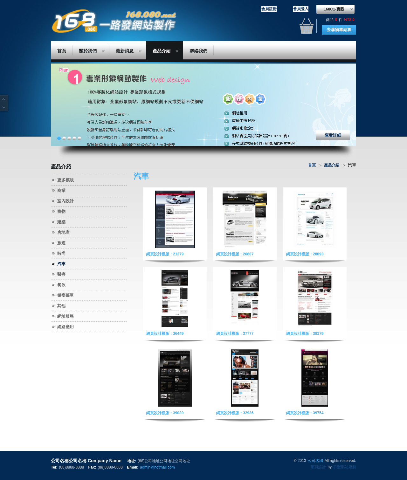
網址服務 (65, 316)
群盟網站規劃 (344, 467)
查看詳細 (333, 135)
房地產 (63, 232)
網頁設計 (318, 467)
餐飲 (61, 284)
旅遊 (61, 242)
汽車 (61, 263)
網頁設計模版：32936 (234, 413)
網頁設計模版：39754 (304, 413)
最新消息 (125, 51)
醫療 (61, 274)
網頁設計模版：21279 (164, 254)
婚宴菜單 (65, 295)
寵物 (61, 211)
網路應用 (65, 326)
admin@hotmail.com (157, 467)
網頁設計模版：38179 (304, 333)
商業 (61, 190)
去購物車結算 (339, 29)
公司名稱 (315, 460)
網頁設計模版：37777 (234, 333)
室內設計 (65, 201)
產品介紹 (162, 51)
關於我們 (88, 51)
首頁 (61, 50)
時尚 (61, 253)
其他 (61, 305)
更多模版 (65, 180)
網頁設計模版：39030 (164, 413)
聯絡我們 (198, 50)
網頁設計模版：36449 (164, 333)
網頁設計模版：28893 (304, 254)
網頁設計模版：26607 (234, 254)
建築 (61, 222)
